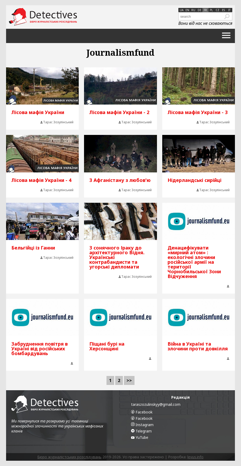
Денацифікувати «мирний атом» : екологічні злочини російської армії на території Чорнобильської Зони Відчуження (194, 261)
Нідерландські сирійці (194, 180)
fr (205, 10)
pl (211, 10)
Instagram (142, 424)
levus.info (195, 456)
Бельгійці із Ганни (33, 247)
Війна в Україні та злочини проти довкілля (198, 346)
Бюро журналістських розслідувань (69, 456)
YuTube (139, 437)
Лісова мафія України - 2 (119, 112)
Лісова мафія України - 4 (41, 180)
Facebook (141, 412)
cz (217, 10)
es (223, 10)
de (199, 10)
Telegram (141, 431)
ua (181, 10)
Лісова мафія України (37, 112)
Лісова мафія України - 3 (198, 112)
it (229, 10)
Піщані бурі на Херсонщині (106, 346)
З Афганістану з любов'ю (120, 180)
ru (193, 10)
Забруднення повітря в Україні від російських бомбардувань (39, 348)
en (187, 10)
